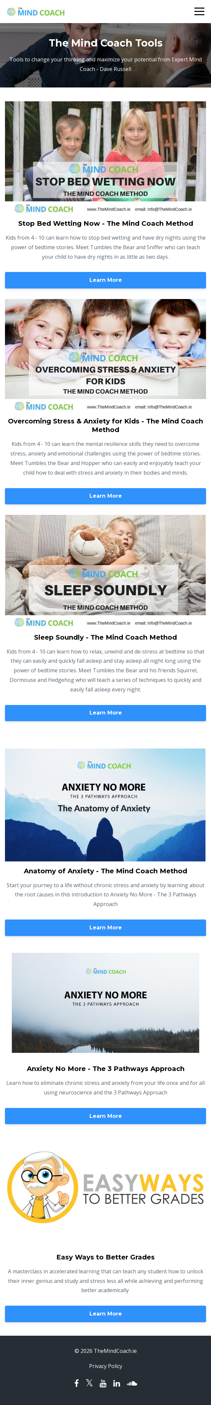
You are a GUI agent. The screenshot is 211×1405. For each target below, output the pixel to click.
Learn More (105, 280)
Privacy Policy (105, 1366)
